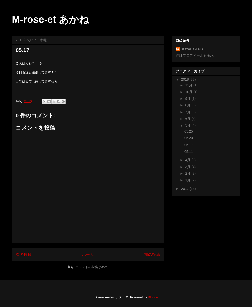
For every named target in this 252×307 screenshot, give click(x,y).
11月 (189, 85)
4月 (188, 160)
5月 (188, 125)
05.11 (188, 152)
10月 (189, 92)
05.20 (188, 138)
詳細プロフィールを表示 (195, 55)
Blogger (153, 297)
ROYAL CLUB (192, 49)
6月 (188, 119)
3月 (188, 167)
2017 (185, 189)
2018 (185, 79)
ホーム (88, 254)
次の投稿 (24, 254)
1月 (188, 180)
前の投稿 (152, 254)
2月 (188, 173)
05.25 (188, 131)
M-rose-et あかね (50, 19)
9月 (188, 99)
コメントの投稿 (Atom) (92, 267)
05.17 (188, 145)
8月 (188, 105)
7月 (188, 112)
